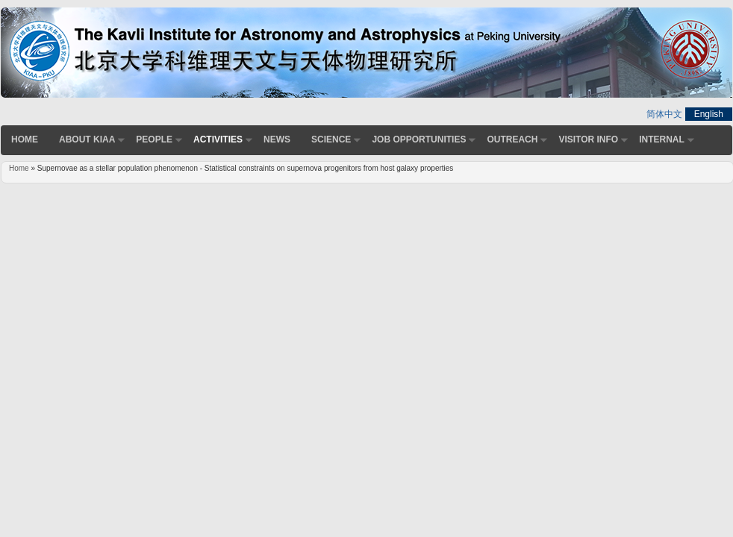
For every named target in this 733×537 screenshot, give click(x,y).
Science (331, 139)
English (708, 114)
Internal (661, 139)
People (154, 139)
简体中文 (664, 114)
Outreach (512, 139)
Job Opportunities (419, 139)
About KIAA (87, 139)
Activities (218, 139)
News (276, 139)
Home (24, 139)
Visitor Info (588, 139)
